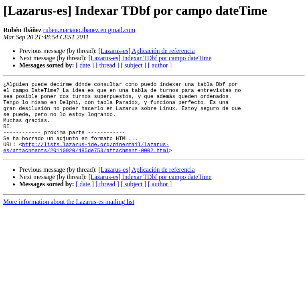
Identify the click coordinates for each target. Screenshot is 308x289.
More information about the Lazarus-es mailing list (68, 216)
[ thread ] (107, 65)
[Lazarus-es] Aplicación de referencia (146, 50)
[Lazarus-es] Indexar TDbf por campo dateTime (149, 58)
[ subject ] (133, 65)
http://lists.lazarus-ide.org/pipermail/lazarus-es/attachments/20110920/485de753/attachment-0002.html (86, 161)
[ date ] (85, 65)
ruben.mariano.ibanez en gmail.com (89, 29)
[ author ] (160, 65)
